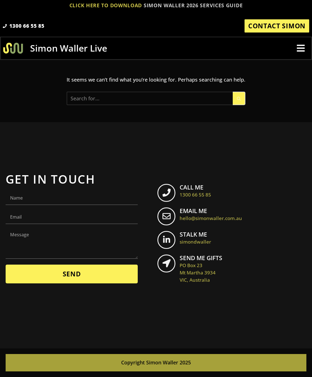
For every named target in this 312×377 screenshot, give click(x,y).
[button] (301, 48)
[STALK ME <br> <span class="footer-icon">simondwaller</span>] (166, 240)
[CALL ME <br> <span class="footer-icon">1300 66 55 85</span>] (166, 193)
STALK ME (195, 237)
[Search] (150, 98)
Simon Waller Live (68, 48)
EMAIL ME (211, 214)
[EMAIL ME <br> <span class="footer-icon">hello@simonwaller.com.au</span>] (166, 216)
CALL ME (195, 190)
